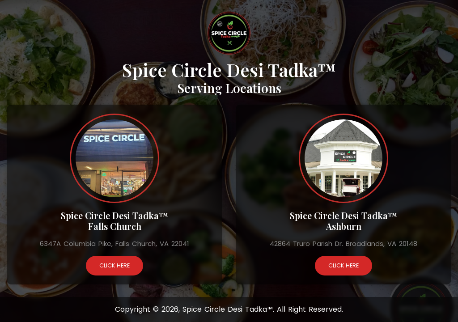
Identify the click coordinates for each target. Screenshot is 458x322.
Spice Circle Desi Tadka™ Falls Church (114, 220)
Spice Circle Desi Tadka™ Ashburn (343, 220)
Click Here (114, 265)
